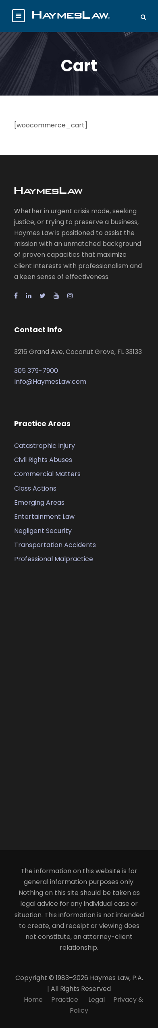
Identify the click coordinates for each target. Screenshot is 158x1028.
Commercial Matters (47, 474)
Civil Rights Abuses (43, 459)
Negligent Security (43, 530)
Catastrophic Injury (44, 445)
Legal (96, 999)
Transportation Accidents (55, 544)
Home (33, 999)
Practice (65, 999)
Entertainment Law (44, 516)
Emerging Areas (39, 502)
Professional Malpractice (53, 559)
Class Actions (35, 488)
